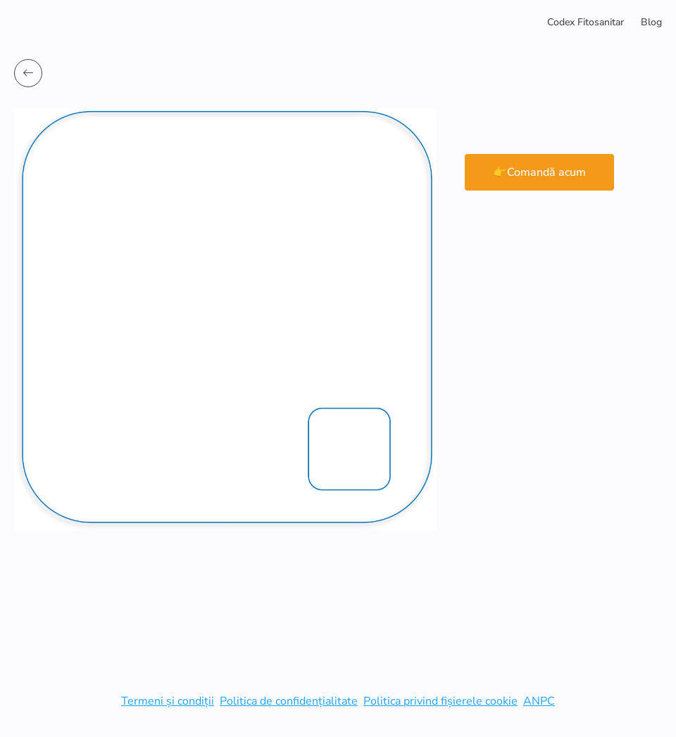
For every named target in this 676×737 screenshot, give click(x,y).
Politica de (247, 701)
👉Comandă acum (539, 172)
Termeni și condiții (167, 701)
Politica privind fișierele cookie (440, 701)
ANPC (539, 701)
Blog (651, 22)
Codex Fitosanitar (585, 22)
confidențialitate (316, 701)
